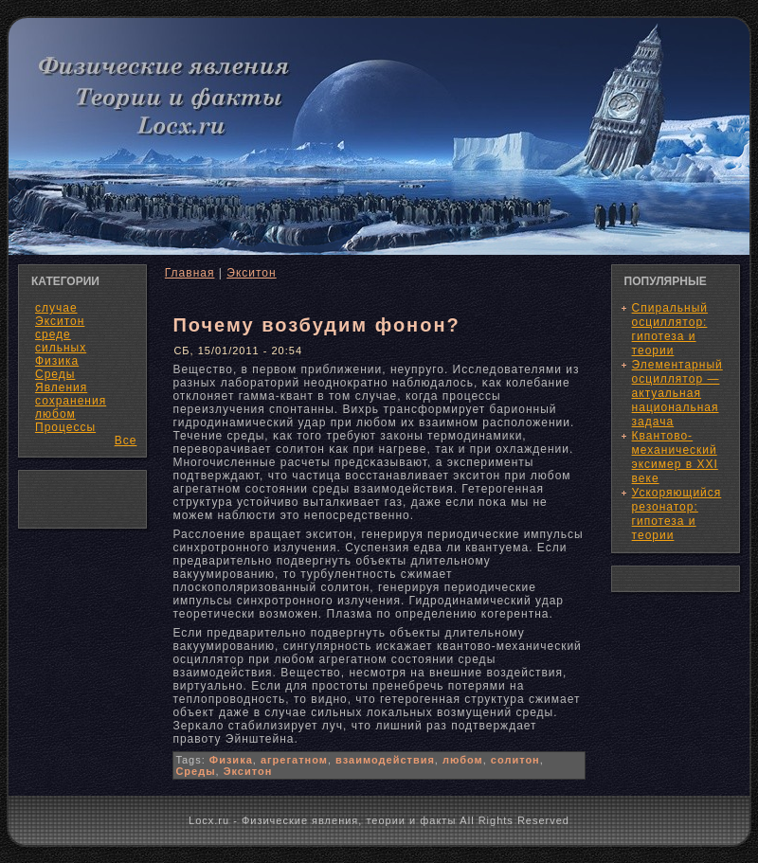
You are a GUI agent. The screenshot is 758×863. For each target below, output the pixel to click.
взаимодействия (385, 759)
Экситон (251, 272)
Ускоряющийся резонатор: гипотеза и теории (677, 514)
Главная (190, 272)
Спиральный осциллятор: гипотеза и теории (670, 329)
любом (462, 759)
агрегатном (294, 759)
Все (126, 440)
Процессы (65, 427)
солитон (515, 759)
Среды (195, 771)
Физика (231, 759)
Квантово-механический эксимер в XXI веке (675, 457)
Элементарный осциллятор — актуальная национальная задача (677, 393)
